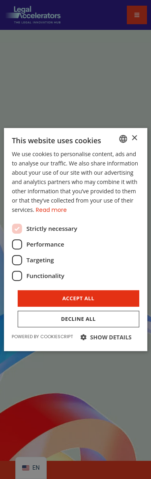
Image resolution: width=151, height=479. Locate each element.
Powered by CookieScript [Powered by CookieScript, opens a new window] (42, 336)
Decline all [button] (78, 318)
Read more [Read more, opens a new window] (51, 210)
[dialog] (75, 239)
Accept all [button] (78, 298)
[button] (106, 337)
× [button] (134, 138)
